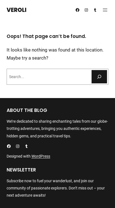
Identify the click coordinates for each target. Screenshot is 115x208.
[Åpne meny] (105, 10)
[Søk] (99, 76)
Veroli (16, 10)
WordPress (40, 156)
